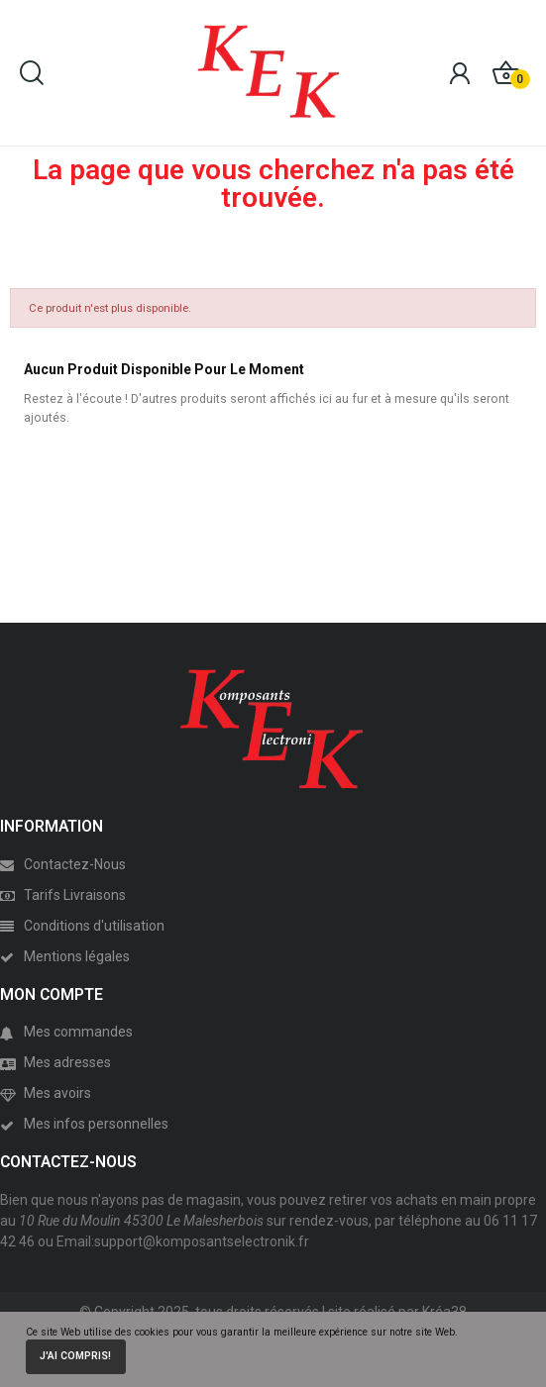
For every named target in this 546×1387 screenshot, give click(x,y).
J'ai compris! (75, 1355)
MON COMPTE (51, 994)
